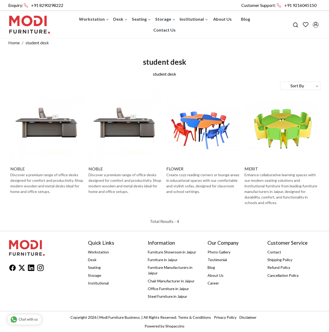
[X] (22, 268)
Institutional (193, 18)
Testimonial (217, 259)
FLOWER (174, 168)
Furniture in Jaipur (163, 259)
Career (213, 283)
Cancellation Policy (283, 275)
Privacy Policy (225, 317)
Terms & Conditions (194, 317)
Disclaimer (247, 317)
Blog (245, 18)
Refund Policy (278, 267)
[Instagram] (40, 268)
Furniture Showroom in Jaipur (172, 252)
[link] (295, 24)
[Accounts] (316, 25)
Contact (274, 252)
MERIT (251, 168)
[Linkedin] (31, 268)
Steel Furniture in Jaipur (167, 296)
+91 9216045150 (300, 5)
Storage (165, 18)
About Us (222, 18)
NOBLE (17, 168)
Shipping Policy (279, 259)
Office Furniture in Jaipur (168, 288)
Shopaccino (174, 326)
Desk (120, 18)
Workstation (93, 18)
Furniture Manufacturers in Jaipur (170, 270)
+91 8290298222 (47, 5)
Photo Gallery (219, 252)
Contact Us (164, 29)
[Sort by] (300, 85)
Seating (141, 18)
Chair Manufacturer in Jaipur (171, 281)
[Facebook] (12, 268)
